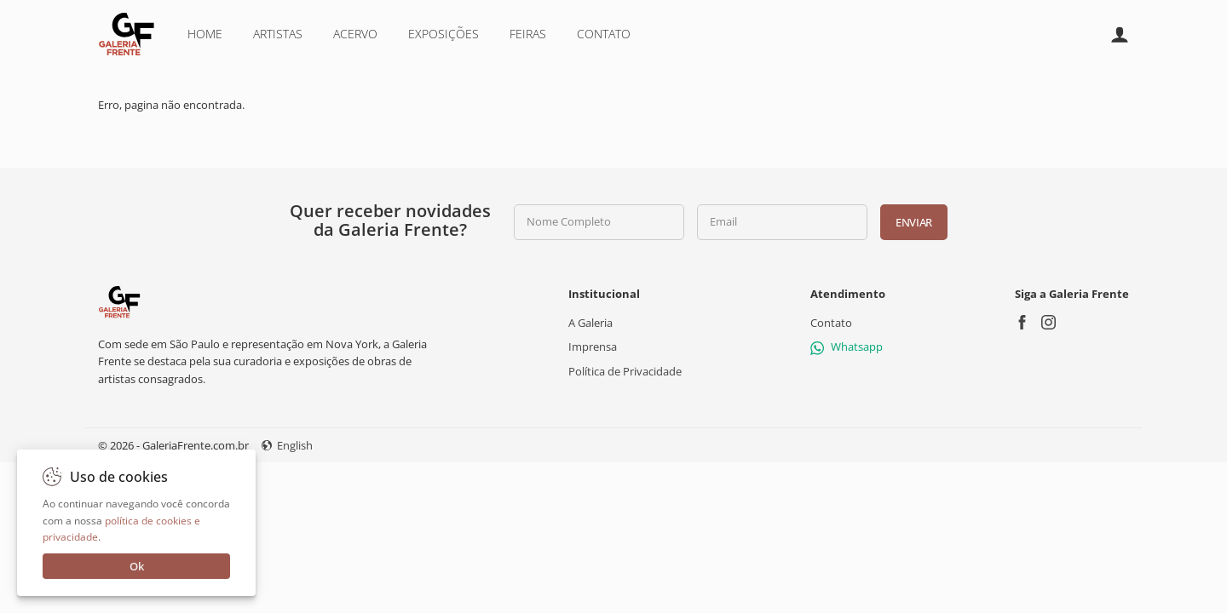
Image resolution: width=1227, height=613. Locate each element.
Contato (604, 34)
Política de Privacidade (625, 370)
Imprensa (592, 346)
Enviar (914, 222)
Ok (137, 566)
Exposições (443, 34)
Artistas (277, 34)
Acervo (355, 34)
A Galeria (590, 322)
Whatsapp (846, 346)
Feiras (528, 34)
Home (204, 34)
